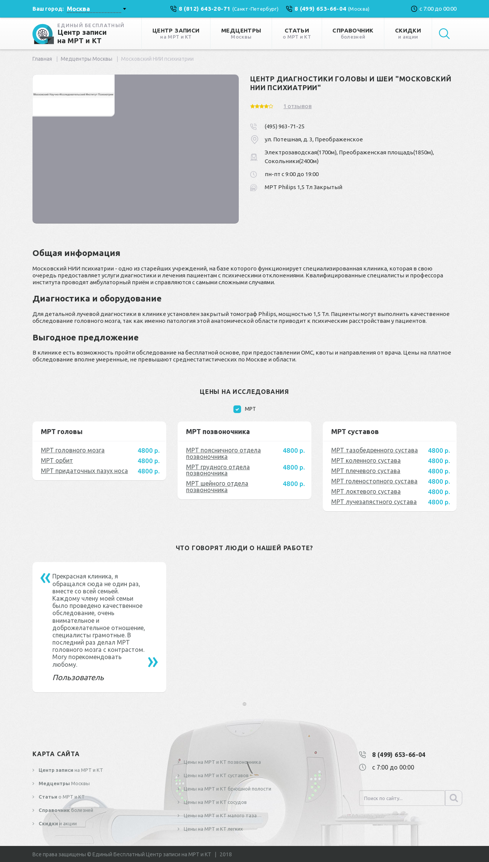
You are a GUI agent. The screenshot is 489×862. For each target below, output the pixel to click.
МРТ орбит (57, 460)
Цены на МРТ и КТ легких (213, 828)
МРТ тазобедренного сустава (374, 450)
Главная (42, 59)
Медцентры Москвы (86, 59)
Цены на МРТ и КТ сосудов (215, 802)
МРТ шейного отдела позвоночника (217, 486)
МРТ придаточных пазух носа (84, 470)
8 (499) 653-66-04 (399, 754)
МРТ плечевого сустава (365, 470)
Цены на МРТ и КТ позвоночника (222, 762)
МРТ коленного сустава (366, 460)
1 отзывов (297, 106)
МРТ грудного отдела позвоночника (218, 470)
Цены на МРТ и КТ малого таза (220, 815)
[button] (244, 704)
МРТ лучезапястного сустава (374, 501)
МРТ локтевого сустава (366, 491)
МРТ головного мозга (73, 450)
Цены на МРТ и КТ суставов (216, 775)
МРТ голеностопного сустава (374, 481)
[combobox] (96, 8)
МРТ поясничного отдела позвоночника (223, 453)
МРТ (244, 409)
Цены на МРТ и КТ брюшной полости (227, 788)
